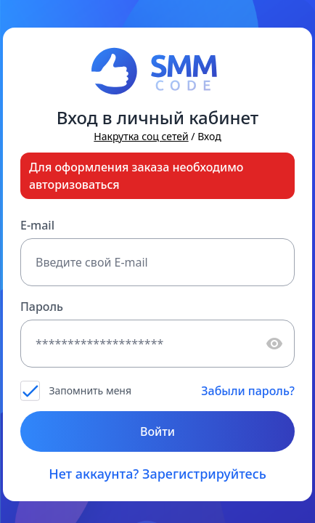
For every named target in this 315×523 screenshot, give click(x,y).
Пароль (41, 307)
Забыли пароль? (248, 391)
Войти (157, 431)
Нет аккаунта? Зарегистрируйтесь (157, 473)
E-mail (37, 225)
